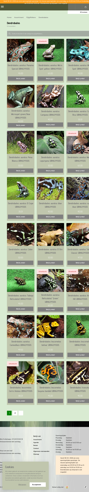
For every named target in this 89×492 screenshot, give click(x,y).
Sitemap (36, 454)
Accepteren (37, 485)
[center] (2, 7)
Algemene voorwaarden (41, 451)
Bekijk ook (37, 436)
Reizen (35, 445)
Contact (36, 448)
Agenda (36, 442)
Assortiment (37, 439)
